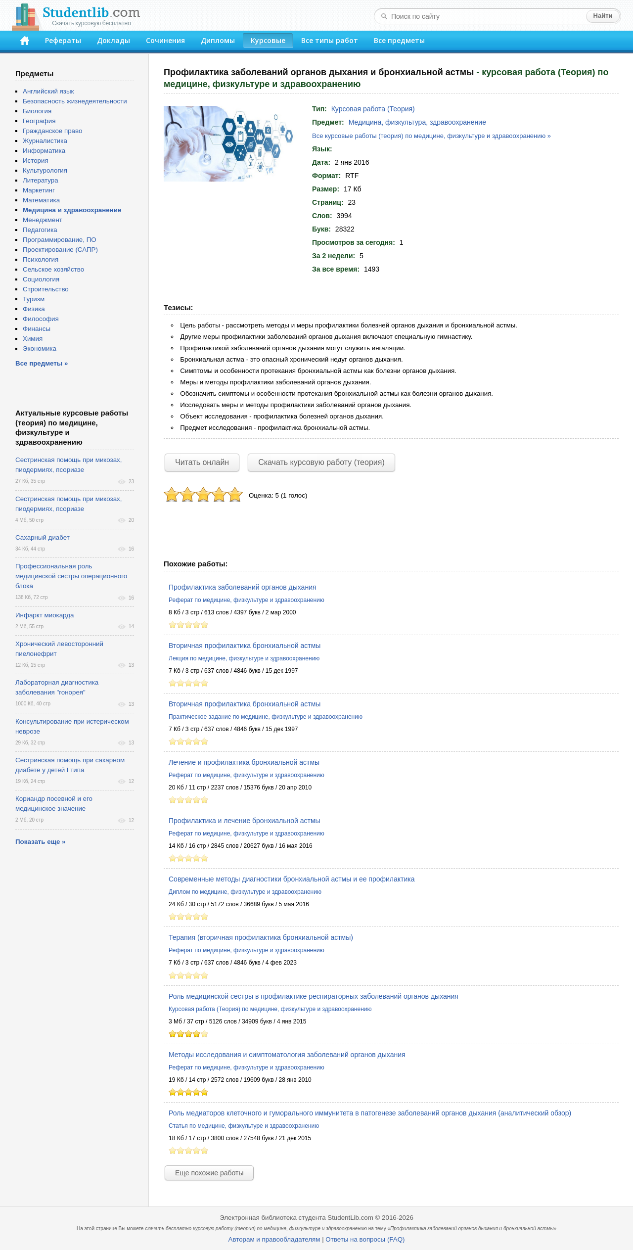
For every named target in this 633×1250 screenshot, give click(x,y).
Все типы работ (329, 40)
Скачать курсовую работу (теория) (321, 462)
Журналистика (45, 140)
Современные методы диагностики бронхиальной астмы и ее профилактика (292, 879)
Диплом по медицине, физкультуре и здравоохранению (245, 891)
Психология (40, 259)
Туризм (34, 299)
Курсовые (268, 40)
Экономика (39, 348)
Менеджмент (42, 220)
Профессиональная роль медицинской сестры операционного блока (71, 576)
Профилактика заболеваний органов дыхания (242, 587)
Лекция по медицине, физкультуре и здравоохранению (244, 658)
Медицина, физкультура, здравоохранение (417, 122)
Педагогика (40, 229)
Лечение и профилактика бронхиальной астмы (244, 762)
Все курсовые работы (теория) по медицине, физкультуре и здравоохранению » (431, 135)
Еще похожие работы (209, 1173)
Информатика (44, 150)
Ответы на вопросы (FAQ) (365, 1239)
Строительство (46, 289)
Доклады (113, 40)
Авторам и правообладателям (274, 1239)
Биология (37, 111)
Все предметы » (41, 363)
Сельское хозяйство (53, 269)
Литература (40, 180)
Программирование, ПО (59, 239)
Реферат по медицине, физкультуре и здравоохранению (246, 600)
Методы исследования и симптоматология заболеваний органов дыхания (287, 1055)
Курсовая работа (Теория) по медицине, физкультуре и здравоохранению (270, 1009)
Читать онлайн (202, 462)
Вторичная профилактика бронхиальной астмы (244, 645)
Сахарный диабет (42, 537)
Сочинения (165, 40)
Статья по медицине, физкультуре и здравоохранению (244, 1125)
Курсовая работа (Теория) (373, 109)
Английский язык (48, 91)
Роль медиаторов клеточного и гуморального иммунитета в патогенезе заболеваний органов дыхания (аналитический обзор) (370, 1113)
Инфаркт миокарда (44, 615)
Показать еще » (40, 841)
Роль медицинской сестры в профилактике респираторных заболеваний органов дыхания (313, 996)
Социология (41, 279)
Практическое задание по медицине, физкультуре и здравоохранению (265, 716)
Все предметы (399, 40)
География (39, 121)
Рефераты (63, 40)
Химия (33, 338)
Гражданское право (52, 131)
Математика (41, 200)
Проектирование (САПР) (60, 249)
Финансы (36, 328)
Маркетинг (39, 190)
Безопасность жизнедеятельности (75, 101)
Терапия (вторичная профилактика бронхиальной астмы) (261, 937)
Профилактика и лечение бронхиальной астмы (244, 821)
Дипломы (218, 40)
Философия (41, 319)
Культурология (45, 170)
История (35, 160)
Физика (34, 309)
